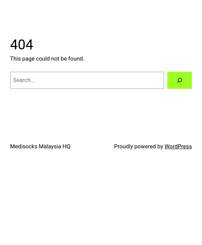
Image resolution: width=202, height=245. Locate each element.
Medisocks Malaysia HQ (40, 146)
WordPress (178, 146)
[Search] (179, 80)
